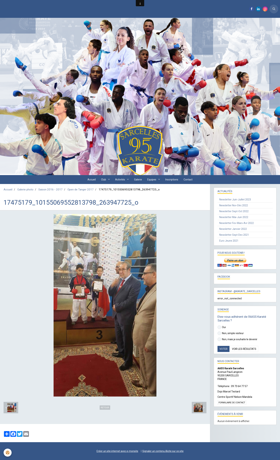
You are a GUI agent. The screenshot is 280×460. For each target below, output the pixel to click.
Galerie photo (25, 189)
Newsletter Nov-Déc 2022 (233, 205)
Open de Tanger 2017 (81, 189)
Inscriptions (171, 179)
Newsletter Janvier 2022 (233, 229)
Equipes (152, 179)
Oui (222, 327)
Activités (120, 179)
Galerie (138, 179)
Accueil (92, 179)
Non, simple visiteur (231, 333)
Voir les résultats (244, 348)
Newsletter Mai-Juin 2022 (233, 217)
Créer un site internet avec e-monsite (117, 451)
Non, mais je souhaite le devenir (237, 339)
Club (104, 179)
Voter (223, 348)
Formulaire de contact (232, 402)
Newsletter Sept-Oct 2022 (234, 211)
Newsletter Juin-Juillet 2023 (235, 199)
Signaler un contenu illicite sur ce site (163, 451)
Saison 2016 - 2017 (50, 189)
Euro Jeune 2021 (228, 240)
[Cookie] (8, 453)
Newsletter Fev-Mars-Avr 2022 (236, 223)
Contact (188, 179)
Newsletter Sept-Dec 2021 (234, 234)
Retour (105, 407)
